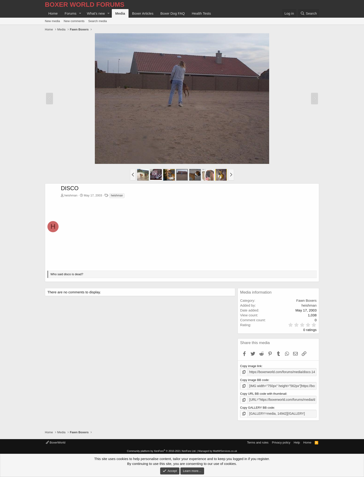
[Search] (308, 13)
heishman (70, 195)
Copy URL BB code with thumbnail (263, 393)
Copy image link (251, 366)
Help (297, 441)
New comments (74, 21)
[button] (80, 13)
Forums (70, 13)
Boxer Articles (142, 13)
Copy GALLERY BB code (257, 406)
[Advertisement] (189, 233)
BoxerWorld (55, 441)
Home (53, 13)
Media (120, 13)
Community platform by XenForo (161, 449)
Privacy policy (281, 441)
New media (52, 21)
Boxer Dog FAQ (172, 13)
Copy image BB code (254, 379)
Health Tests (201, 13)
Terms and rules (257, 441)
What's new (96, 13)
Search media (97, 21)
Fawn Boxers (306, 300)
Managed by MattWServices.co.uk (217, 449)
